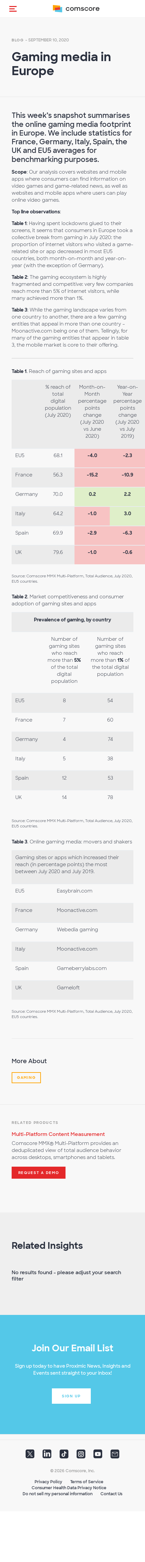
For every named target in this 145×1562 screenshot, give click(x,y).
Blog (18, 40)
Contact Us (111, 1494)
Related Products (35, 1122)
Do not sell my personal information (57, 1494)
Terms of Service (86, 1482)
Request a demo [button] (38, 1172)
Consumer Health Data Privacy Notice (69, 1488)
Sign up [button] (71, 1396)
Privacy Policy (48, 1482)
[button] (13, 9)
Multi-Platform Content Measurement (58, 1134)
